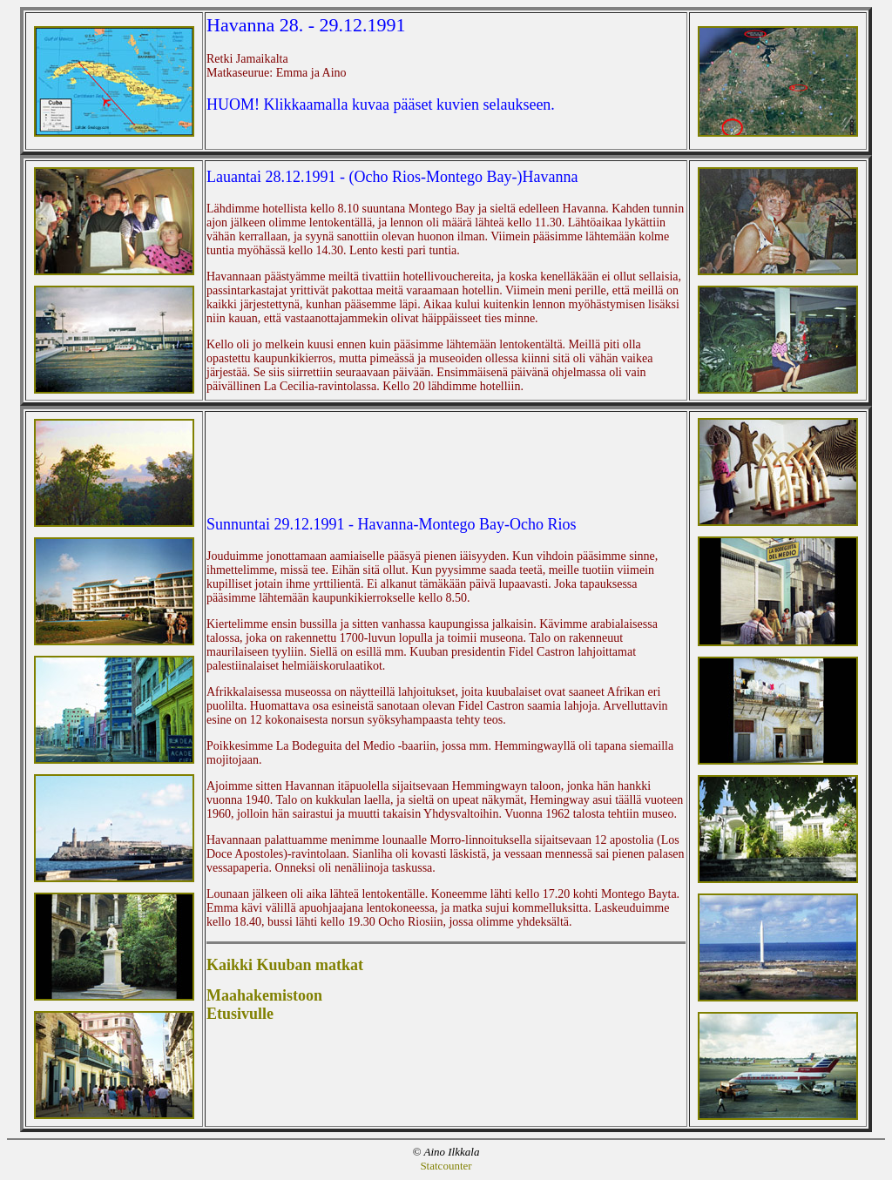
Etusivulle (240, 1013)
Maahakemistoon (264, 995)
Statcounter (445, 1165)
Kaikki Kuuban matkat (284, 965)
